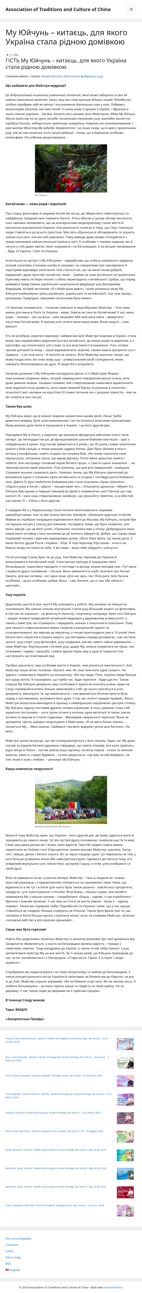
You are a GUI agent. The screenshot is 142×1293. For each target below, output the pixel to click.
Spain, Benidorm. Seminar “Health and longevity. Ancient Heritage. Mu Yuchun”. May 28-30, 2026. (56, 1149)
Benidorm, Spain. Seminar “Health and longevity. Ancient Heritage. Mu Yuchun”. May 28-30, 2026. (56, 1186)
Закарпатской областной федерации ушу (72, 76)
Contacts (12, 1245)
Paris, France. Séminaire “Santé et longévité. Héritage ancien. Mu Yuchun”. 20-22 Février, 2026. (54, 1075)
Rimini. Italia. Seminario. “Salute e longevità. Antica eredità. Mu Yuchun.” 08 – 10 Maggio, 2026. (55, 1131)
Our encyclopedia (18, 1238)
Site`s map (13, 1257)
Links (9, 1251)
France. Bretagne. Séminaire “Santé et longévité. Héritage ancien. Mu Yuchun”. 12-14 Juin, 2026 (55, 1205)
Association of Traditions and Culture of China (58, 9)
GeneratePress (113, 1287)
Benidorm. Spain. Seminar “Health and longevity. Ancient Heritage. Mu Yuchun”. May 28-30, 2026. (56, 1168)
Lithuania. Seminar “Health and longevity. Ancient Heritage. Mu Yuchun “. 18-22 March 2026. (53, 1112)
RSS (8, 1263)
